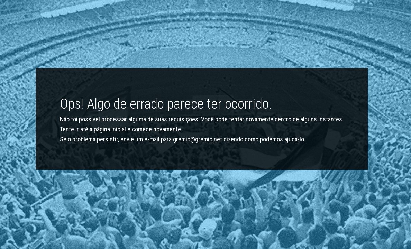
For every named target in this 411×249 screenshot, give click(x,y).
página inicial (110, 129)
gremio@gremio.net (197, 139)
